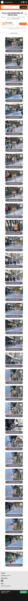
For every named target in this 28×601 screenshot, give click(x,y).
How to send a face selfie (9, 24)
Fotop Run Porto (8, 2)
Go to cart (23, 592)
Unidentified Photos (14, 33)
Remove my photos (5, 586)
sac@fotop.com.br (5, 575)
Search (23, 7)
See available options (14, 51)
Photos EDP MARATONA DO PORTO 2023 (12, 14)
